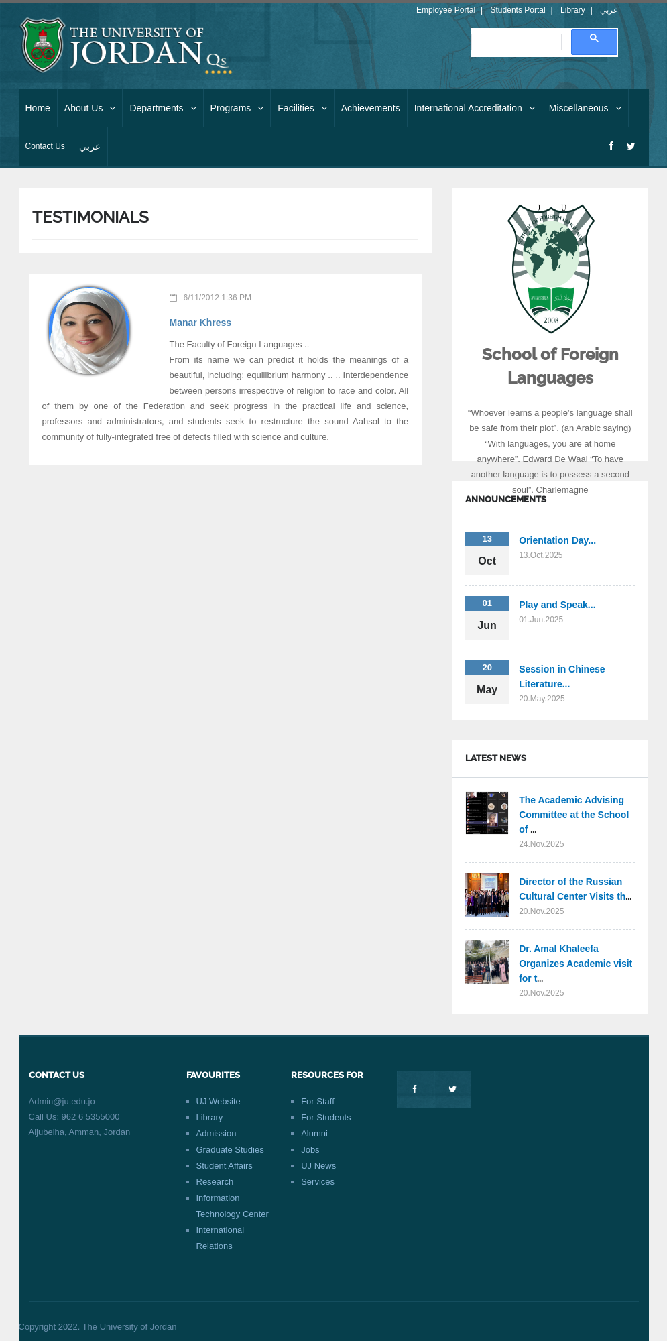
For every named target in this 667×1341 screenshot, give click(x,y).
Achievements (370, 108)
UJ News (318, 1166)
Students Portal (518, 10)
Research (215, 1182)
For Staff (318, 1101)
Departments (162, 108)
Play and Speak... (557, 604)
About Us (90, 108)
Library (572, 10)
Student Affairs (224, 1166)
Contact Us (45, 146)
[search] (515, 42)
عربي (609, 10)
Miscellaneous (585, 108)
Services (318, 1182)
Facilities (302, 108)
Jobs (310, 1150)
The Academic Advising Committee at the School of (574, 815)
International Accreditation (474, 108)
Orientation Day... (557, 540)
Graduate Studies (230, 1150)
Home (37, 108)
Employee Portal (445, 10)
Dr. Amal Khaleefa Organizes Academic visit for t (575, 963)
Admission (216, 1133)
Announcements (505, 499)
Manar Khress (201, 322)
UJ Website (218, 1101)
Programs (237, 108)
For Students (326, 1117)
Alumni (314, 1133)
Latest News (495, 758)
